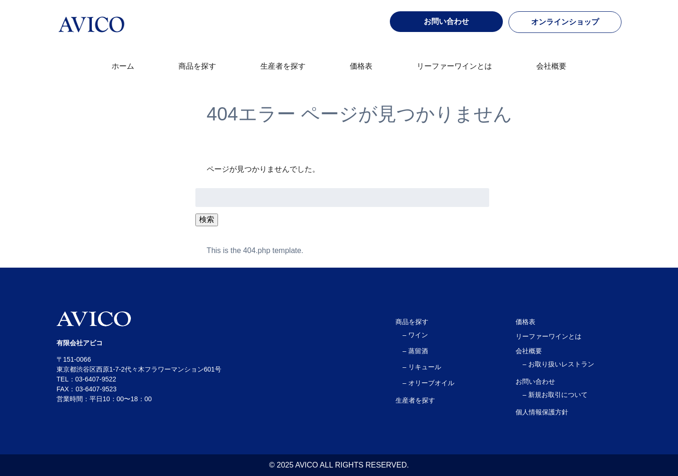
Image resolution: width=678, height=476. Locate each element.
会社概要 (551, 66)
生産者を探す (283, 66)
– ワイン (415, 335)
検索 (206, 219)
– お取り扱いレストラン (558, 364)
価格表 (361, 66)
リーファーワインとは (454, 66)
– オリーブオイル (428, 383)
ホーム (123, 66)
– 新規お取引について (555, 394)
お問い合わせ (535, 381)
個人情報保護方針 (542, 412)
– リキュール (422, 367)
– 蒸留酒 (415, 351)
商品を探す (197, 66)
